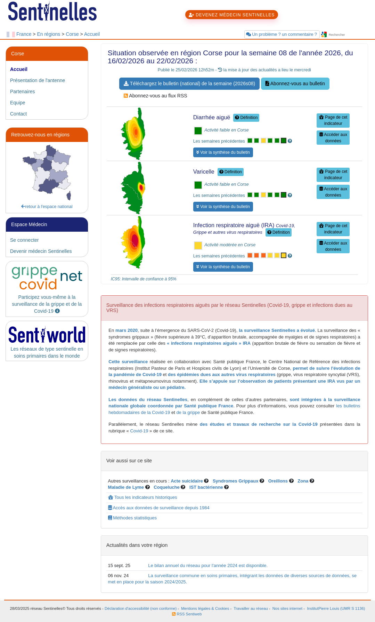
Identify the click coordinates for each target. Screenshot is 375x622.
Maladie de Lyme (126, 487)
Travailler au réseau (251, 608)
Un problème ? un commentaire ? (282, 34)
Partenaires (22, 91)
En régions (48, 34)
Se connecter (24, 240)
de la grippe (188, 412)
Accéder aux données (333, 137)
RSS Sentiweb (187, 614)
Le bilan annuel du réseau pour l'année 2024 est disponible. (208, 565)
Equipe (17, 102)
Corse (72, 34)
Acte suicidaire (187, 481)
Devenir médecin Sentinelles (41, 251)
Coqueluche (166, 487)
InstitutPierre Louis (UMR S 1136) (335, 608)
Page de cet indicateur (333, 120)
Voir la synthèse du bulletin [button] (223, 152)
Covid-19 (138, 430)
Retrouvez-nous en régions (40, 134)
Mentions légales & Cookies (205, 608)
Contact (18, 114)
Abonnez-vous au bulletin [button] (295, 83)
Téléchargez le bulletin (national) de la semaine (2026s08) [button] (189, 83)
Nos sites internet (287, 608)
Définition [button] (246, 117)
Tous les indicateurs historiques (142, 497)
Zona (302, 481)
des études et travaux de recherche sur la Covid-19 (259, 424)
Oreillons (278, 481)
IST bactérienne (206, 487)
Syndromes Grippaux (235, 481)
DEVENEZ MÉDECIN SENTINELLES (232, 15)
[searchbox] (348, 35)
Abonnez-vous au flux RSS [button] (155, 95)
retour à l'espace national (47, 206)
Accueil (92, 34)
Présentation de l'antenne (37, 80)
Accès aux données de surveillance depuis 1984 (159, 507)
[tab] (47, 69)
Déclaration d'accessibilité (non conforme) (141, 608)
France (24, 34)
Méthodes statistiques (132, 517)
